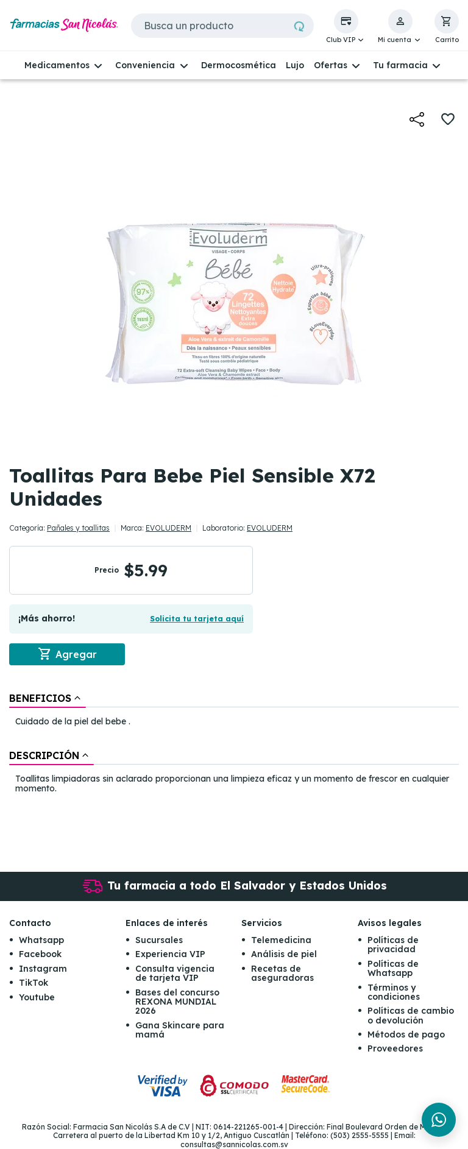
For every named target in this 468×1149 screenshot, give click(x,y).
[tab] (47, 698)
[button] (346, 26)
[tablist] (234, 744)
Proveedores (395, 1048)
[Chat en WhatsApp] (439, 1120)
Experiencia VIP (170, 954)
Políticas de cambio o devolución (410, 1015)
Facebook (40, 954)
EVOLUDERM (168, 527)
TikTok (33, 982)
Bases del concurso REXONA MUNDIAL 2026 (177, 1002)
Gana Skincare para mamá (179, 1030)
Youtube (37, 997)
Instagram (43, 968)
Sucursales (159, 940)
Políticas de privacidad (393, 945)
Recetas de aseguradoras (282, 973)
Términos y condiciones (393, 992)
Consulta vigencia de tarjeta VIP (174, 973)
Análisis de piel (284, 954)
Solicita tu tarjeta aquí (197, 618)
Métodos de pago (406, 1034)
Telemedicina (281, 940)
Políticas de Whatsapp (393, 968)
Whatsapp (41, 940)
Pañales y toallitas (78, 527)
